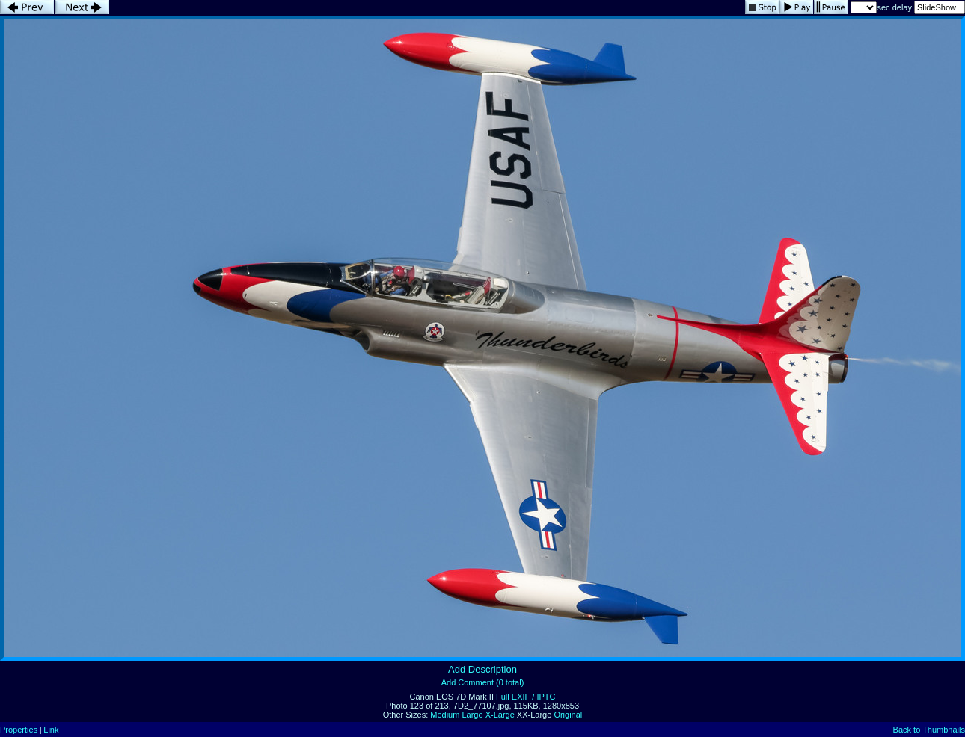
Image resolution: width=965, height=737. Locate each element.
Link (50, 729)
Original (568, 714)
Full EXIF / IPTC (525, 696)
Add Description (482, 669)
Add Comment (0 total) (482, 682)
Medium (444, 714)
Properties (18, 729)
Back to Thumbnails (929, 729)
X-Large (500, 714)
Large (472, 714)
